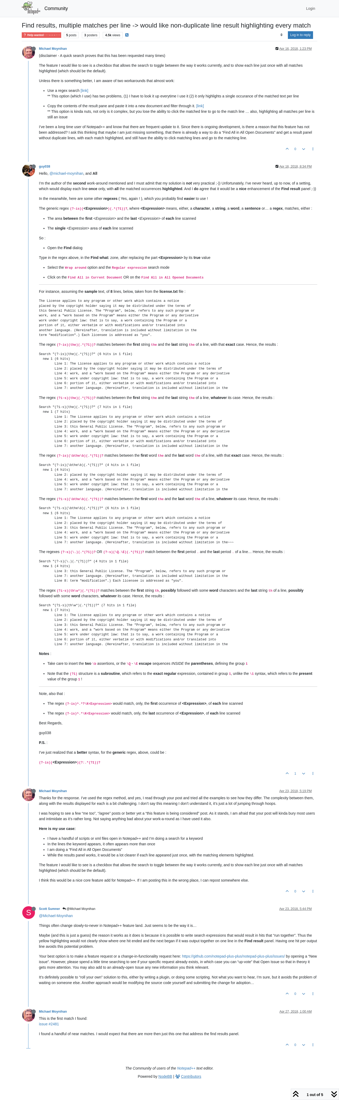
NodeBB (165, 1076)
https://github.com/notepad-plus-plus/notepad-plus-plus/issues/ (233, 956)
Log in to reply (300, 35)
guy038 (44, 166)
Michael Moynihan (53, 49)
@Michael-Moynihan (56, 916)
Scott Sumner (49, 909)
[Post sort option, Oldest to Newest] (281, 35)
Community (56, 8)
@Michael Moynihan (79, 909)
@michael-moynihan (66, 173)
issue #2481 (49, 1024)
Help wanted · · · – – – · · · (41, 35)
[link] (84, 90)
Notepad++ (186, 1068)
